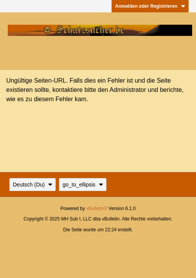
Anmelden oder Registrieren (150, 6)
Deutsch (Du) (32, 184)
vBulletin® (96, 208)
